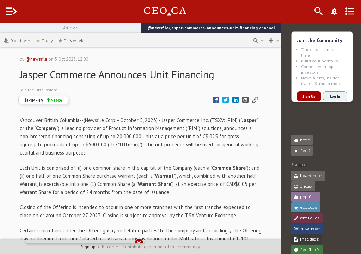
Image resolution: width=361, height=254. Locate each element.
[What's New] (345, 11)
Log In (335, 96)
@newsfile (49, 59)
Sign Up (309, 96)
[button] (7, 31)
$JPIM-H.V (56, 100)
